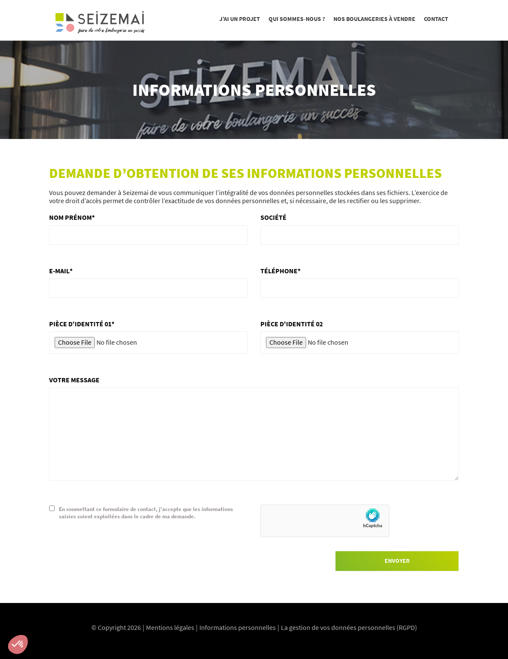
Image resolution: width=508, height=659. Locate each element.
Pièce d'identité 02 (291, 324)
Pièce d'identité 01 (80, 324)
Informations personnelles (237, 627)
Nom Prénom (70, 217)
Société (273, 217)
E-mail (59, 271)
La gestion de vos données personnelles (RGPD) (349, 627)
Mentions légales (170, 627)
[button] (18, 644)
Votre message (74, 380)
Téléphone (279, 271)
